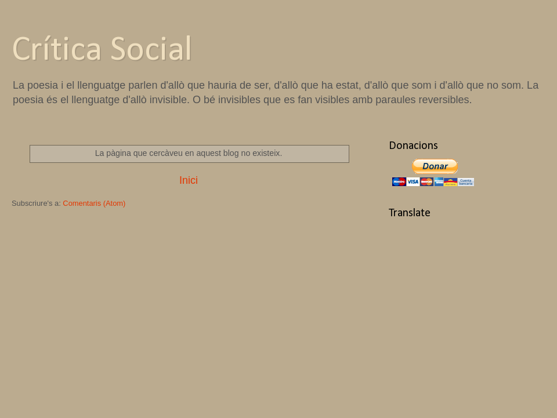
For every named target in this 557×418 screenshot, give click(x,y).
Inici (188, 180)
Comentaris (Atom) (94, 203)
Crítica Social (102, 51)
